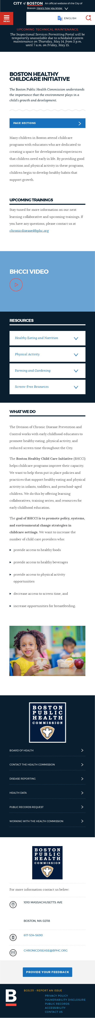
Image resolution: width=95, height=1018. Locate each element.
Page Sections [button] (47, 123)
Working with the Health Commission (47, 821)
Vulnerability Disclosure (65, 1000)
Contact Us (54, 1012)
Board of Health (47, 750)
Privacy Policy (56, 996)
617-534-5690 (33, 935)
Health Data (47, 792)
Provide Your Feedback (47, 972)
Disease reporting (47, 778)
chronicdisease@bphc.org (29, 230)
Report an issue (43, 990)
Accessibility (55, 1008)
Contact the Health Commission (47, 764)
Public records (57, 1004)
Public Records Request (47, 807)
